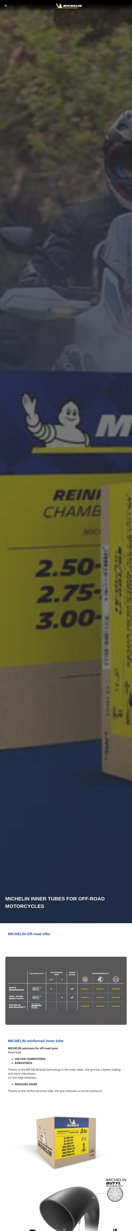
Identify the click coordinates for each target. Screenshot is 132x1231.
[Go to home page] (69, 6)
